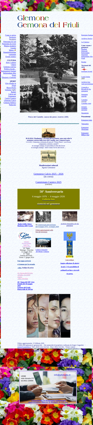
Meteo (11, 50)
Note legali (35, 350)
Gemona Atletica (10, 103)
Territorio (12, 37)
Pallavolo (12, 105)
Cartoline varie (86, 103)
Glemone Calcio (10, 101)
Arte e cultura (11, 63)
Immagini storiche (84, 95)
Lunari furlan (85, 77)
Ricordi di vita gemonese (86, 90)
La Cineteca (85, 42)
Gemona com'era (10, 67)
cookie (42, 350)
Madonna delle (22, 226)
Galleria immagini (42, 250)
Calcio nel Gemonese (12, 95)
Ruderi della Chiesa (25, 224)
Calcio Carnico (10, 98)
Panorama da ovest (9, 44)
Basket (13, 92)
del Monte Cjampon (42, 251)
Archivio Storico (86, 38)
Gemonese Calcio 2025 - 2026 (48, 173)
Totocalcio (85, 124)
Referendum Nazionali (85, 54)
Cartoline (84, 100)
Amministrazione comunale (9, 53)
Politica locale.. (9, 69)
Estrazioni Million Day (85, 134)
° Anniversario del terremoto (46, 225)
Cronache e (85, 87)
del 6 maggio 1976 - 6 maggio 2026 (47, 226)
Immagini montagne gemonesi (84, 108)
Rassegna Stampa (87, 35)
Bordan (83, 62)
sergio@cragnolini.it (24, 347)
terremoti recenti (86, 71)
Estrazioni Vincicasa (85, 128)
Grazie (30, 226)
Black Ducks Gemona (10, 89)
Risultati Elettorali (84, 50)
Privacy (27, 350)
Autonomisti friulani (8, 71)
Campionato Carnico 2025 (48, 182)
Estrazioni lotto (86, 120)
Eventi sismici (11, 57)
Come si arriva (10, 35)
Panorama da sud (9, 42)
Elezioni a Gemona (9, 78)
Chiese (13, 65)
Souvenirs (85, 113)
